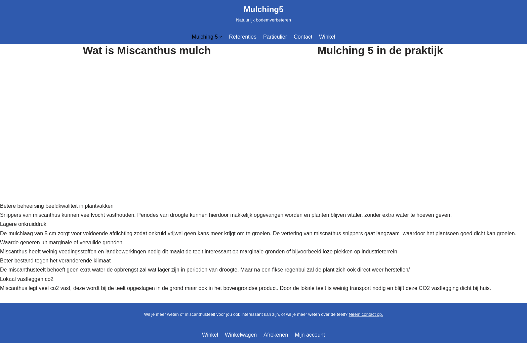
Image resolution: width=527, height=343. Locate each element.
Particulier (275, 37)
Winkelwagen (241, 335)
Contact (303, 37)
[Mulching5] (263, 13)
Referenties (242, 37)
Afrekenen (276, 335)
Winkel (327, 37)
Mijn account (310, 335)
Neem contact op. (366, 314)
